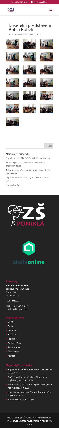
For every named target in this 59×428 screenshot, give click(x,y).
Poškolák (12, 338)
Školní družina (14, 343)
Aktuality (12, 330)
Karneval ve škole (14, 185)
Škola (10, 326)
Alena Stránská (21, 34)
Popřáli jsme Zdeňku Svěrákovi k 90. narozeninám (28, 158)
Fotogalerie (13, 334)
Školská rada (13, 351)
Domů (10, 321)
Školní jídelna (14, 347)
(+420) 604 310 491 (21, 2)
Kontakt (11, 355)
